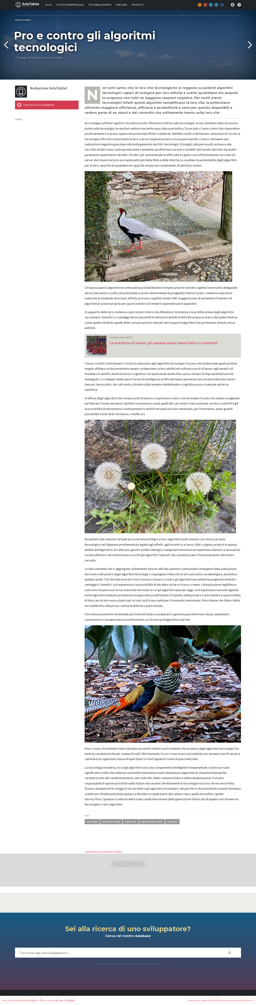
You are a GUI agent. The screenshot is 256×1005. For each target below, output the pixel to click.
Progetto (137, 4)
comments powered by (103, 851)
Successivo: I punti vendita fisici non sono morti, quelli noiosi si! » (221, 1000)
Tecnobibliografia (99, 4)
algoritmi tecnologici (152, 821)
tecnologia (92, 821)
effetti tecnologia (111, 821)
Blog (48, 4)
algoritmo (172, 821)
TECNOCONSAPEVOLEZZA (70, 4)
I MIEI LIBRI (121, 4)
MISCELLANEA (23, 19)
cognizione (131, 821)
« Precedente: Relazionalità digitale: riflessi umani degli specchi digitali (38, 1000)
